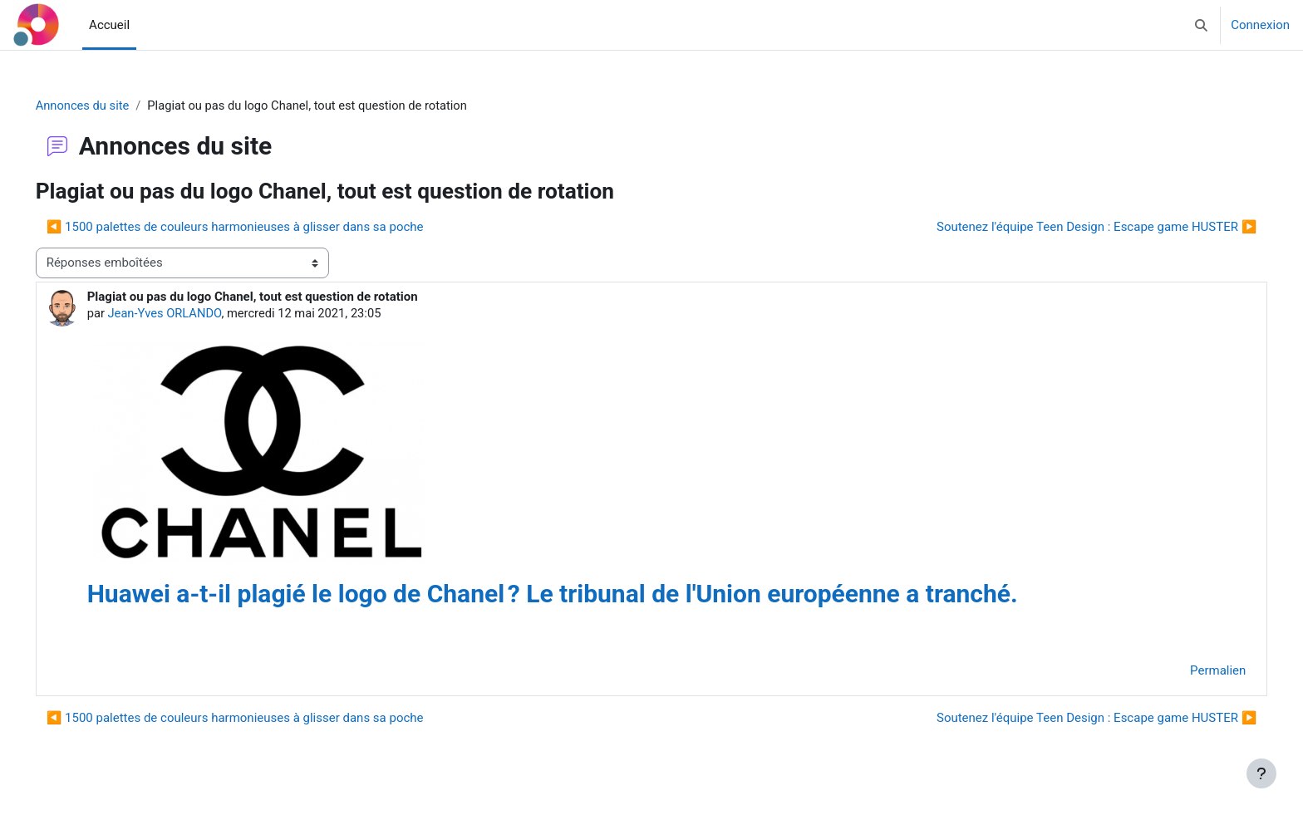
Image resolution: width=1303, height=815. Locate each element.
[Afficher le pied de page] (1261, 773)
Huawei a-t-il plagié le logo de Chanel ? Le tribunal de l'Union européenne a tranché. (576, 594)
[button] (1201, 25)
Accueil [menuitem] (109, 24)
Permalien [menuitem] (1194, 672)
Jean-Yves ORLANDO (189, 314)
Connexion (1260, 24)
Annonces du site (107, 105)
